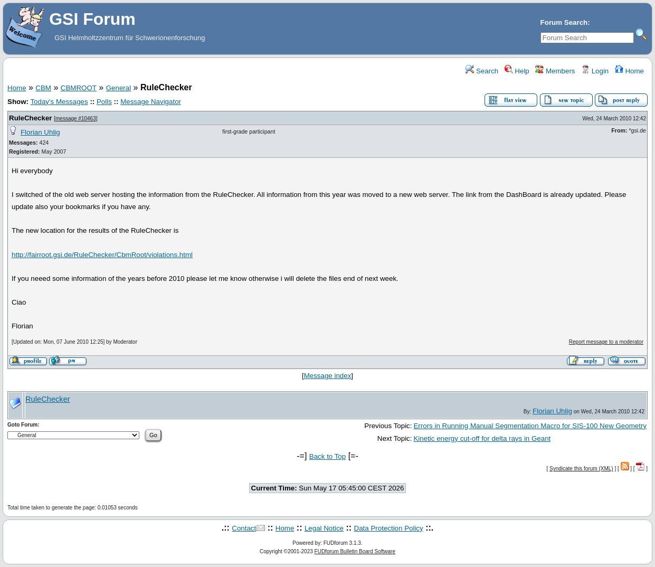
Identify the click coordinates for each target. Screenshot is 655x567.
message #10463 (75, 118)
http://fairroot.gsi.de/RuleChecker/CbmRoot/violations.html (102, 255)
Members (555, 71)
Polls (104, 102)
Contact (244, 528)
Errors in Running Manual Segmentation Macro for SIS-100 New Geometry (530, 426)
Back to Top (327, 456)
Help (517, 71)
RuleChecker (30, 118)
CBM (43, 88)
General (118, 88)
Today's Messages (59, 102)
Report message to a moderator (606, 342)
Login (595, 71)
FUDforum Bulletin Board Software (355, 551)
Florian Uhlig (40, 132)
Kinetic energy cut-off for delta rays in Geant (481, 438)
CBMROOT (79, 88)
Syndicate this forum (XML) (581, 468)
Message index (328, 376)
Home (629, 71)
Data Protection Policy (388, 528)
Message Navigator (150, 102)
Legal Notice (324, 528)
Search (482, 71)
